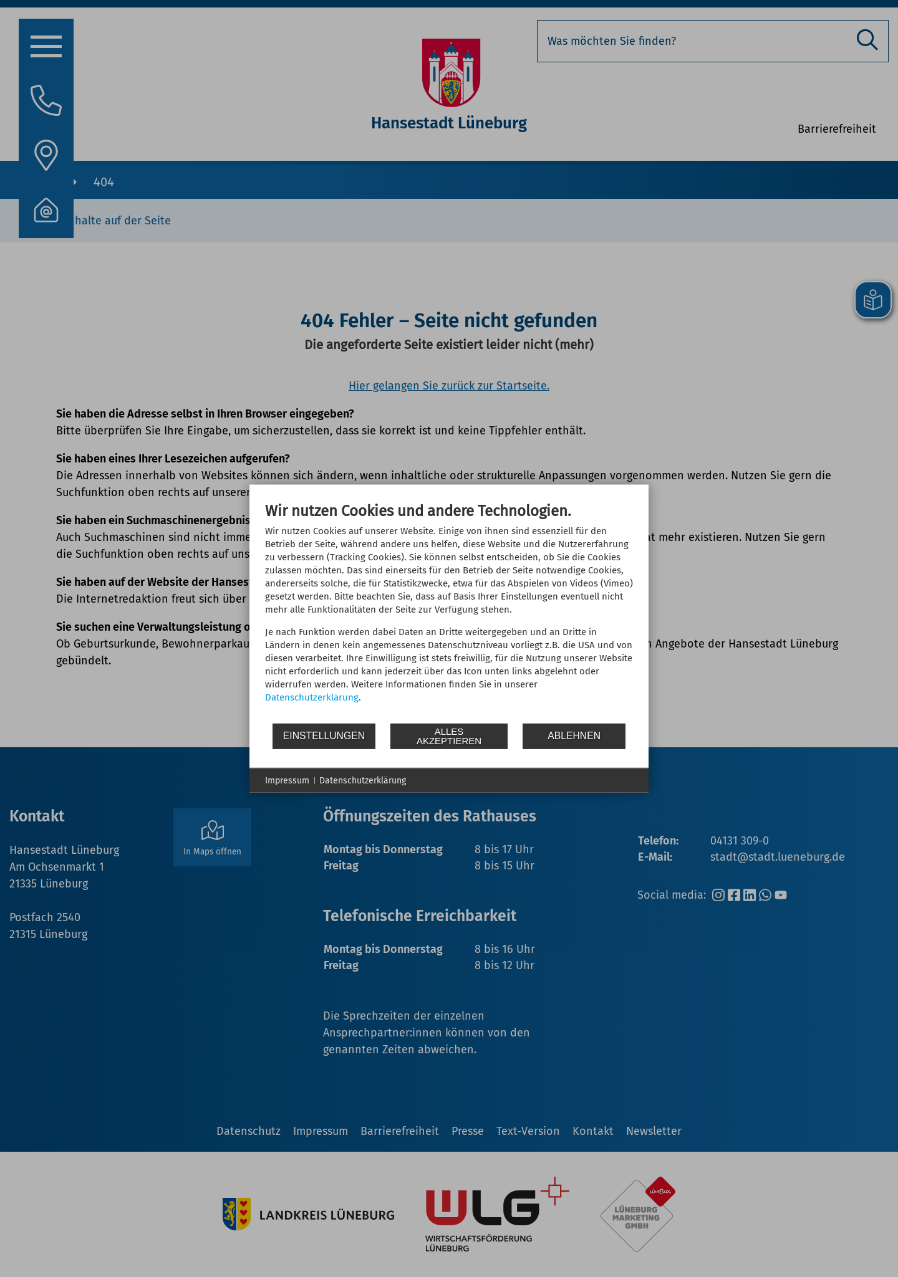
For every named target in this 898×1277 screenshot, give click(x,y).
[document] (449, 611)
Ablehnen (574, 735)
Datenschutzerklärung (312, 696)
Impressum (287, 780)
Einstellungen (324, 735)
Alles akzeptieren (449, 736)
